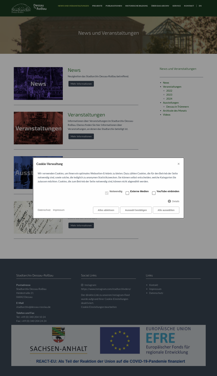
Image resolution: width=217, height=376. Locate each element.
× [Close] (178, 164)
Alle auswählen (166, 210)
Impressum (58, 210)
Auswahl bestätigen (136, 210)
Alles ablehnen (106, 210)
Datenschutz (44, 210)
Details (175, 201)
